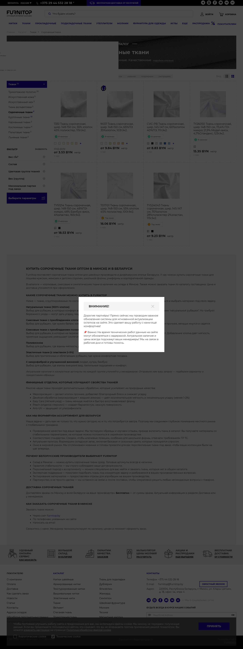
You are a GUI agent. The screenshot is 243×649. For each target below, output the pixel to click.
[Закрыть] (152, 306)
